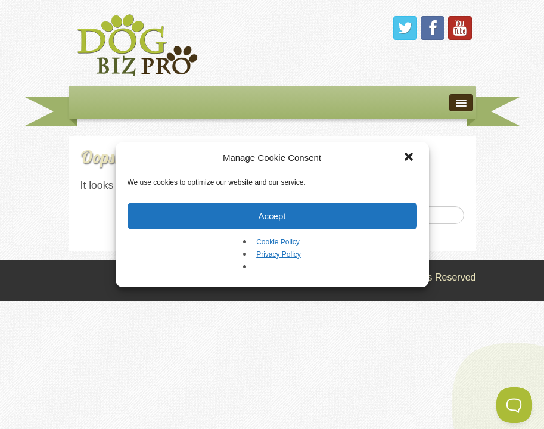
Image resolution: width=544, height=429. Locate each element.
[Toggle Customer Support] (514, 405)
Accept (272, 216)
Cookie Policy (278, 242)
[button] (410, 158)
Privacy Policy (278, 254)
